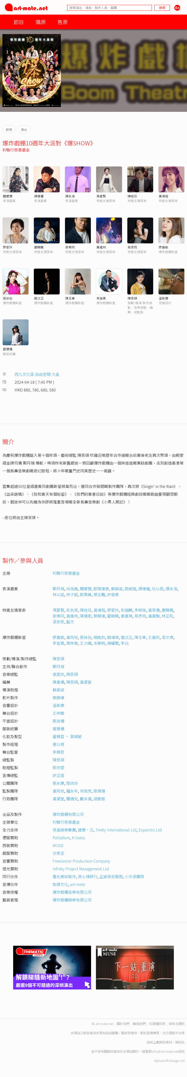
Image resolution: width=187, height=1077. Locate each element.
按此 (181, 1042)
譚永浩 (70, 196)
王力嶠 (86, 643)
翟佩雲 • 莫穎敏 (67, 736)
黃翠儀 (154, 610)
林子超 (72, 594)
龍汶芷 (39, 298)
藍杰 (70, 622)
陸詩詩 (72, 783)
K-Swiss (78, 837)
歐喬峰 (86, 594)
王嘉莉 (154, 637)
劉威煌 (130, 588)
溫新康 (58, 705)
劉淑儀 (58, 721)
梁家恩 (58, 622)
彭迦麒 (126, 610)
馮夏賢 (101, 196)
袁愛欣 (58, 674)
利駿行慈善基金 (16, 150)
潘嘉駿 (154, 616)
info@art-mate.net (164, 1051)
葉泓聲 (99, 594)
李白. (125, 643)
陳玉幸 (70, 298)
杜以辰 (158, 588)
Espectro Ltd (150, 830)
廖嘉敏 (163, 247)
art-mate (77, 884)
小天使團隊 (134, 876)
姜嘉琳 (126, 616)
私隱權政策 (157, 1023)
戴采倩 (86, 799)
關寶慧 (7, 196)
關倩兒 (72, 799)
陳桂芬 (132, 196)
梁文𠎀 (167, 637)
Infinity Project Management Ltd (81, 869)
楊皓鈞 (99, 637)
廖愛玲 (7, 247)
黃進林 (101, 247)
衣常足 (58, 853)
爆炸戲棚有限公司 (68, 814)
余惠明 (99, 643)
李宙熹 (101, 298)
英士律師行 (87, 876)
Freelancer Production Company (81, 861)
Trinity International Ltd (116, 830)
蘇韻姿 (117, 588)
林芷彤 (167, 616)
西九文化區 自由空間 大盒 (37, 374)
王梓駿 (58, 713)
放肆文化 (60, 884)
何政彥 (86, 791)
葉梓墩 (72, 643)
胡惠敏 (99, 799)
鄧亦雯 (58, 767)
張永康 (58, 783)
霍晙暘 (113, 616)
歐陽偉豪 (101, 588)
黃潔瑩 (86, 682)
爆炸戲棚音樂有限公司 (72, 892)
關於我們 (123, 1023)
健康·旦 (86, 830)
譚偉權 (39, 196)
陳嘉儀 (58, 682)
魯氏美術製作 (64, 876)
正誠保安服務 (111, 876)
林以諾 (58, 594)
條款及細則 (177, 1023)
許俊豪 (113, 594)
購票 (41, 22)
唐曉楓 (39, 247)
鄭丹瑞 (58, 588)
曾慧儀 (7, 349)
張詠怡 (7, 298)
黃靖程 (163, 196)
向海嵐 (72, 588)
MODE (58, 845)
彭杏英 (72, 610)
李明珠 (140, 610)
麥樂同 (70, 247)
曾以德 (58, 744)
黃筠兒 (72, 637)
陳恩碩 (132, 298)
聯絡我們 (139, 1023)
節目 (19, 22)
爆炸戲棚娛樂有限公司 (72, 900)
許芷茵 (58, 775)
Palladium (61, 837)
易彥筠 (132, 247)
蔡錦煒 (99, 616)
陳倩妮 (86, 616)
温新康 (163, 298)
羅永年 (72, 791)
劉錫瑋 (99, 791)
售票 (62, 22)
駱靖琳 (113, 637)
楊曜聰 (113, 643)
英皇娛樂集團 (64, 830)
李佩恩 (58, 752)
